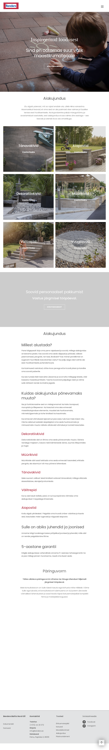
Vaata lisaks (28, 152)
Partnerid (7, 734)
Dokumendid (8, 730)
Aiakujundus (61, 740)
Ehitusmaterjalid (62, 730)
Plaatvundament (63, 743)
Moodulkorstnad (62, 737)
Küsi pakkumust (54, 67)
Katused (59, 734)
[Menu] (102, 6)
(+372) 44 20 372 (37, 732)
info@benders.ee (37, 738)
